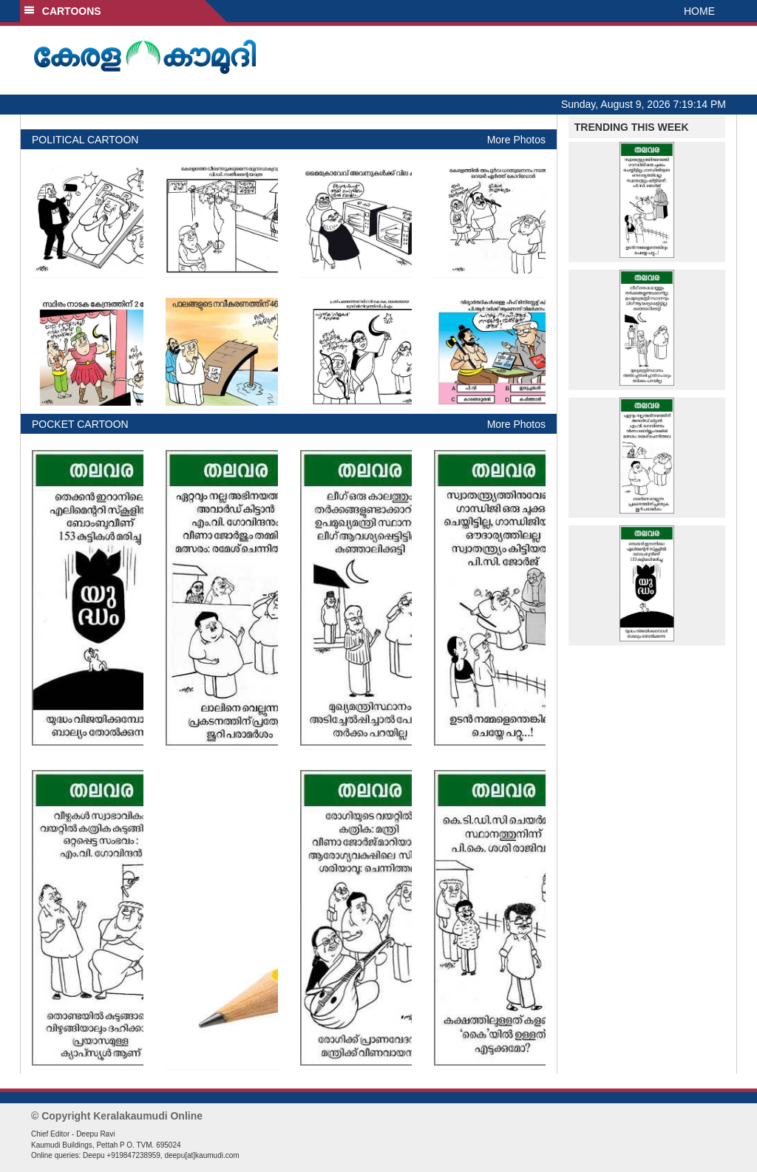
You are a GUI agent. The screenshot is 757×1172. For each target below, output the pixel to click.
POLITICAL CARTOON (85, 140)
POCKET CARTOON (80, 424)
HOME (699, 11)
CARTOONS (62, 11)
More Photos (516, 140)
